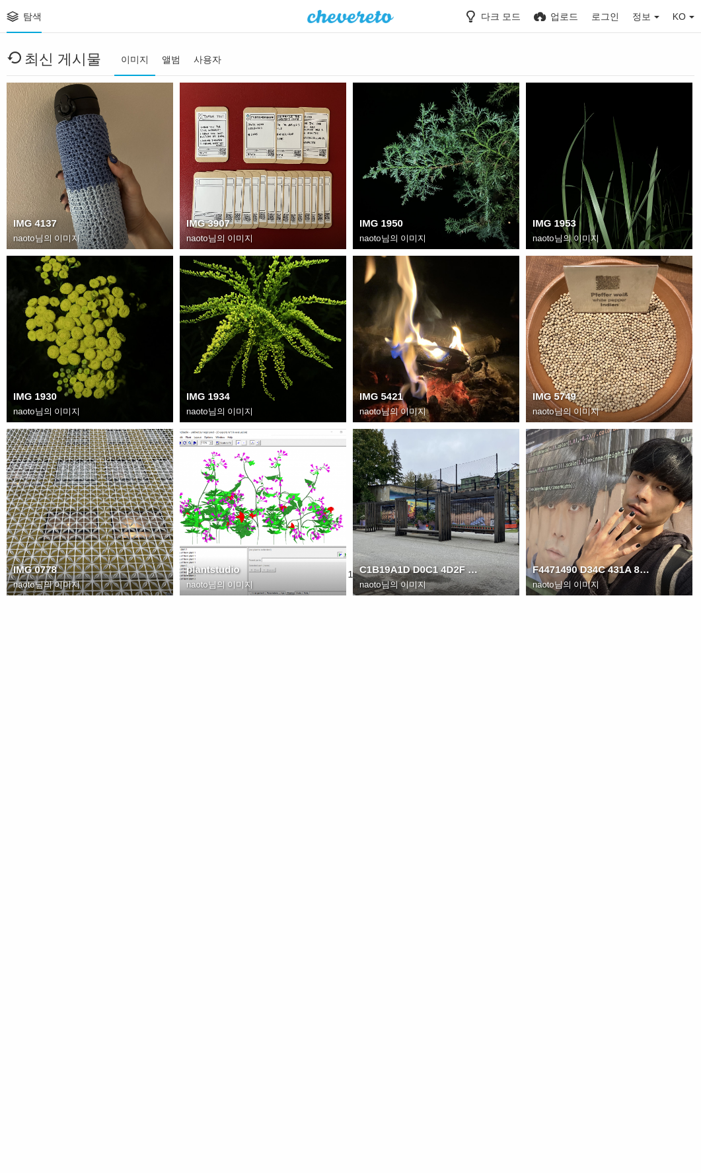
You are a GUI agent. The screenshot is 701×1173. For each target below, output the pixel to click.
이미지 (135, 59)
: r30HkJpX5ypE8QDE (407, 1091)
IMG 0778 (33, 571)
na (364, 744)
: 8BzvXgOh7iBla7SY (578, 918)
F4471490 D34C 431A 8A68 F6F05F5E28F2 (594, 571)
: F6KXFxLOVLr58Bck (234, 918)
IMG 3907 (206, 225)
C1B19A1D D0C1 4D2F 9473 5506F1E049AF (420, 571)
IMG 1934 (206, 398)
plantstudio (211, 571)
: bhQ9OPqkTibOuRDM (583, 1091)
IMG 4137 (33, 225)
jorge (544, 744)
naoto (24, 240)
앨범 (171, 59)
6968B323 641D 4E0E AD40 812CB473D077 (247, 744)
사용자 (207, 59)
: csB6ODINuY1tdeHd (233, 1091)
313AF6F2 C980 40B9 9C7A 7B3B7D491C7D (74, 744)
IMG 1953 (553, 225)
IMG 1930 (33, 398)
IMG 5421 (379, 398)
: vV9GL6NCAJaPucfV (408, 918)
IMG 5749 (553, 398)
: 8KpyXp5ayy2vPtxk (58, 1091)
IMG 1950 (379, 225)
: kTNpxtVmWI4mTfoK (62, 918)
